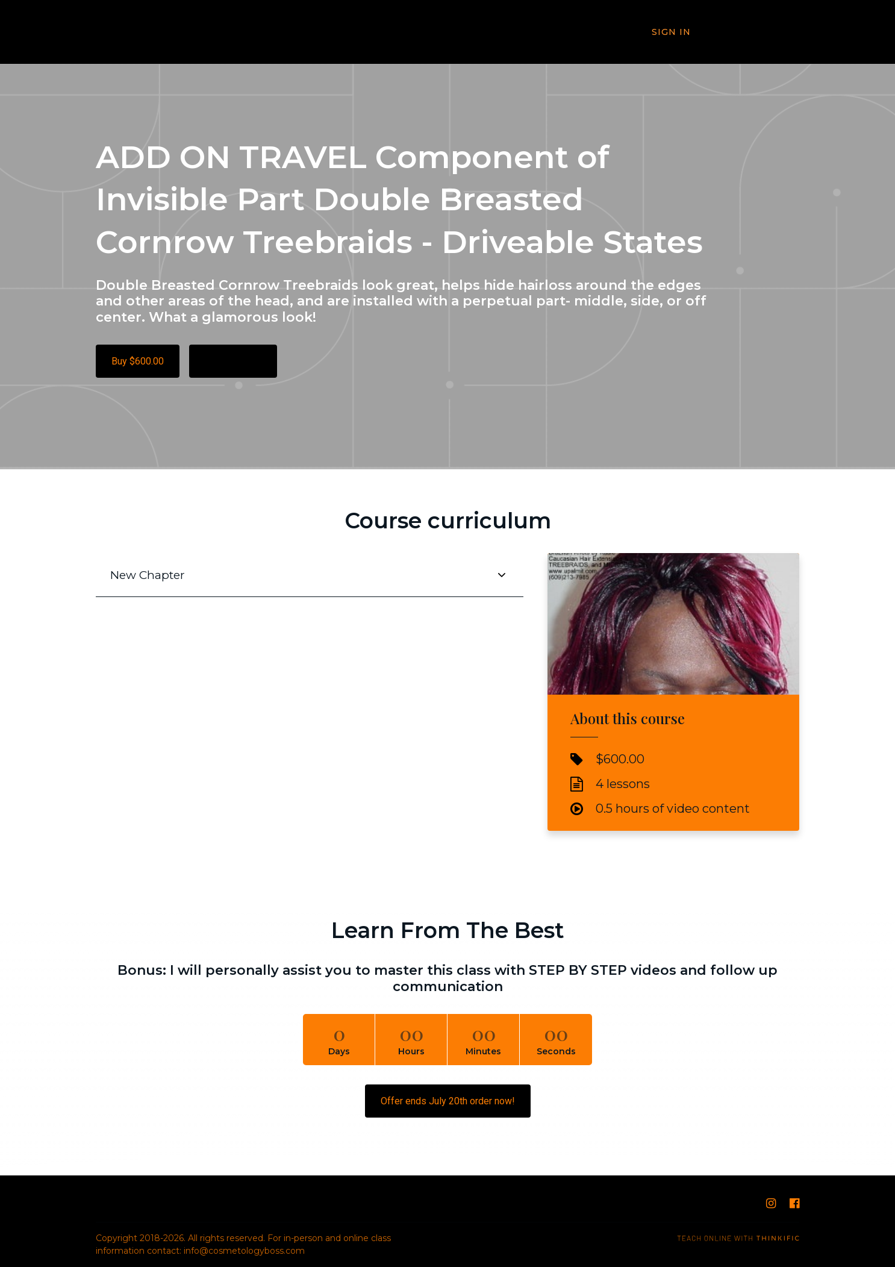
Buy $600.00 (137, 361)
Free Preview (233, 361)
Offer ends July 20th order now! (448, 1101)
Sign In (672, 32)
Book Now (756, 32)
